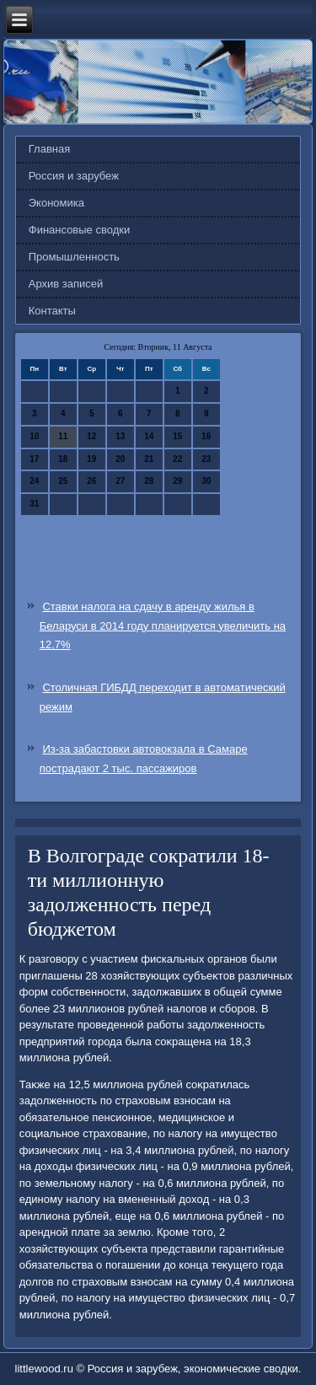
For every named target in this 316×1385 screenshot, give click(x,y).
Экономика (56, 202)
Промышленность (74, 256)
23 (206, 459)
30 (206, 481)
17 (34, 459)
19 (91, 459)
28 (148, 481)
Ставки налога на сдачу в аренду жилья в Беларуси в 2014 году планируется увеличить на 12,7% (163, 626)
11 (62, 436)
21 (148, 459)
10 (34, 436)
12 (91, 436)
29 (177, 481)
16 (206, 436)
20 (120, 459)
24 (34, 481)
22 (177, 459)
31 (34, 503)
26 (91, 481)
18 (62, 459)
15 (177, 436)
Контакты (52, 310)
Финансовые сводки (79, 229)
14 (148, 436)
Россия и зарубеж (74, 175)
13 (120, 436)
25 (62, 481)
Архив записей (66, 283)
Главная (49, 148)
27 (120, 481)
